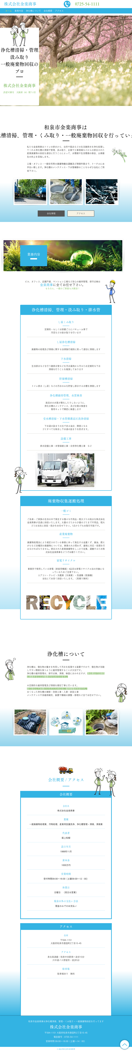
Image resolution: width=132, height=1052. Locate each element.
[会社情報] (51, 213)
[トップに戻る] (124, 1044)
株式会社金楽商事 (20, 4)
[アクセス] (80, 213)
